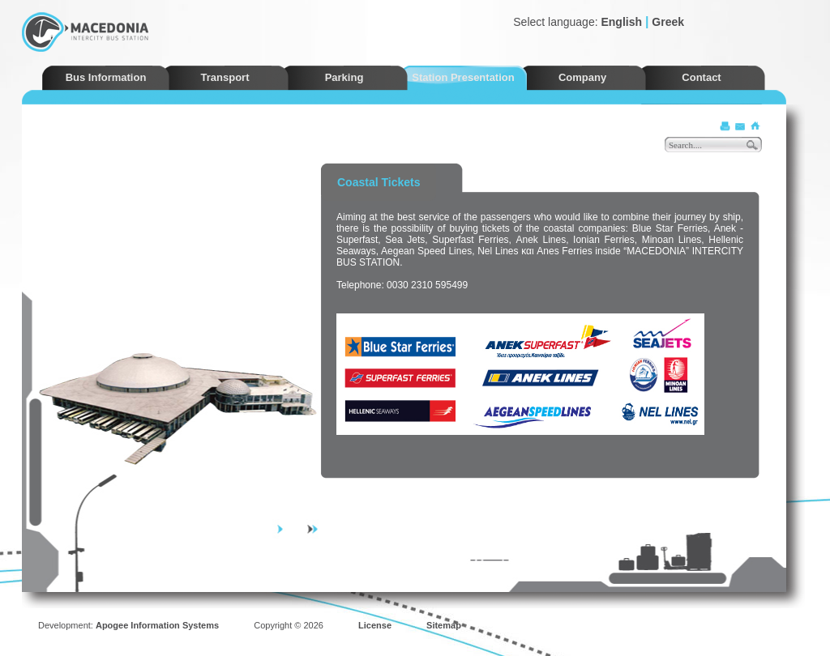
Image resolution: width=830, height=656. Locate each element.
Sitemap (443, 625)
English (621, 21)
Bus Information (106, 77)
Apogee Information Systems (157, 625)
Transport (225, 77)
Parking (344, 77)
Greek (668, 21)
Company (582, 77)
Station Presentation (463, 77)
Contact (701, 77)
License (374, 625)
